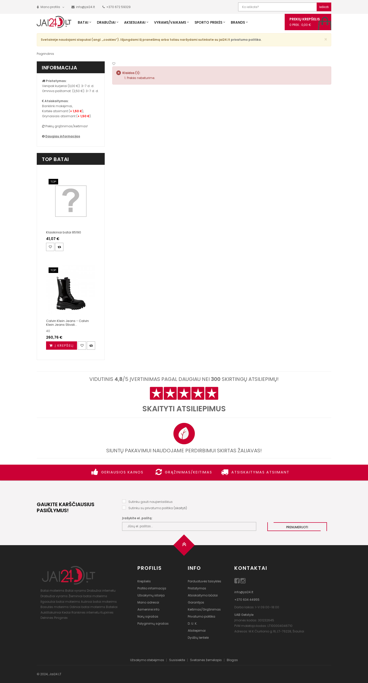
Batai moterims (52, 590)
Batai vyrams (75, 590)
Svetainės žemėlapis (206, 660)
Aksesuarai (134, 22)
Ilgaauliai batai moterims (60, 601)
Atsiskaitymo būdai (203, 595)
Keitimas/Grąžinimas (204, 609)
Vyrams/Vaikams (170, 22)
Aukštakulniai (51, 612)
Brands (238, 22)
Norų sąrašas (147, 616)
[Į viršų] (184, 547)
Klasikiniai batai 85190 (63, 232)
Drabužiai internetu (101, 590)
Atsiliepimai (197, 630)
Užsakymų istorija (151, 595)
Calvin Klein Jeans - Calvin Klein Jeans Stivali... (67, 322)
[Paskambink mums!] (116, 7)
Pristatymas (197, 588)
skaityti (180, 508)
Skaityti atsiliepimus (184, 409)
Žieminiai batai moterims (87, 596)
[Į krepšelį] (61, 345)
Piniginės (61, 618)
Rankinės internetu (85, 612)
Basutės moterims (55, 607)
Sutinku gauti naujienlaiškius (150, 502)
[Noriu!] (113, 64)
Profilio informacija (151, 588)
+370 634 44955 (247, 599)
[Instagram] (243, 582)
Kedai (66, 612)
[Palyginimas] (59, 247)
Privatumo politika (201, 616)
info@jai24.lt (243, 592)
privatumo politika (246, 39)
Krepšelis (144, 581)
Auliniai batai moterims (99, 601)
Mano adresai (148, 602)
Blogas (232, 660)
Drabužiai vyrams (54, 596)
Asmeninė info (148, 609)
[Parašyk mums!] (83, 7)
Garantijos (196, 602)
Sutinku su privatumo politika (150, 508)
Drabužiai (106, 22)
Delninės (47, 618)
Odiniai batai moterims (87, 607)
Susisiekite (177, 660)
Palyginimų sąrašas (153, 623)
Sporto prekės (208, 22)
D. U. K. (192, 623)
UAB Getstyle (243, 615)
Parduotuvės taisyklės (204, 581)
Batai (83, 22)
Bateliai (112, 607)
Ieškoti (324, 7)
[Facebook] (237, 582)
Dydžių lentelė (198, 637)
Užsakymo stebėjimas (147, 660)
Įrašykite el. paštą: (137, 518)
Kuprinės (107, 612)
